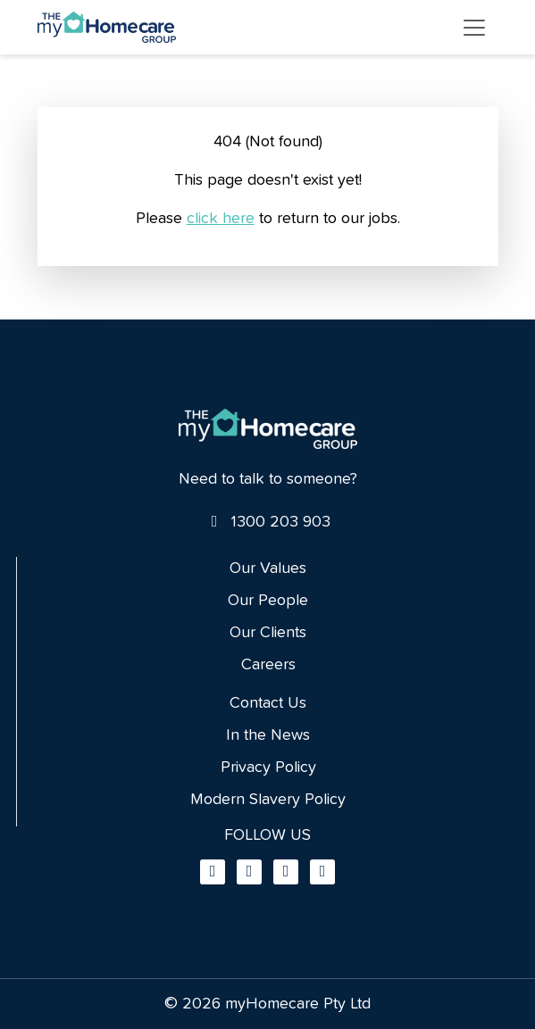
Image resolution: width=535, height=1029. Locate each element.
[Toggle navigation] (474, 28)
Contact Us (268, 703)
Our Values (268, 568)
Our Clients (268, 633)
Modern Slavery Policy (268, 800)
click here (221, 219)
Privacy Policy (268, 767)
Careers (268, 665)
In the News (268, 735)
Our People (268, 601)
